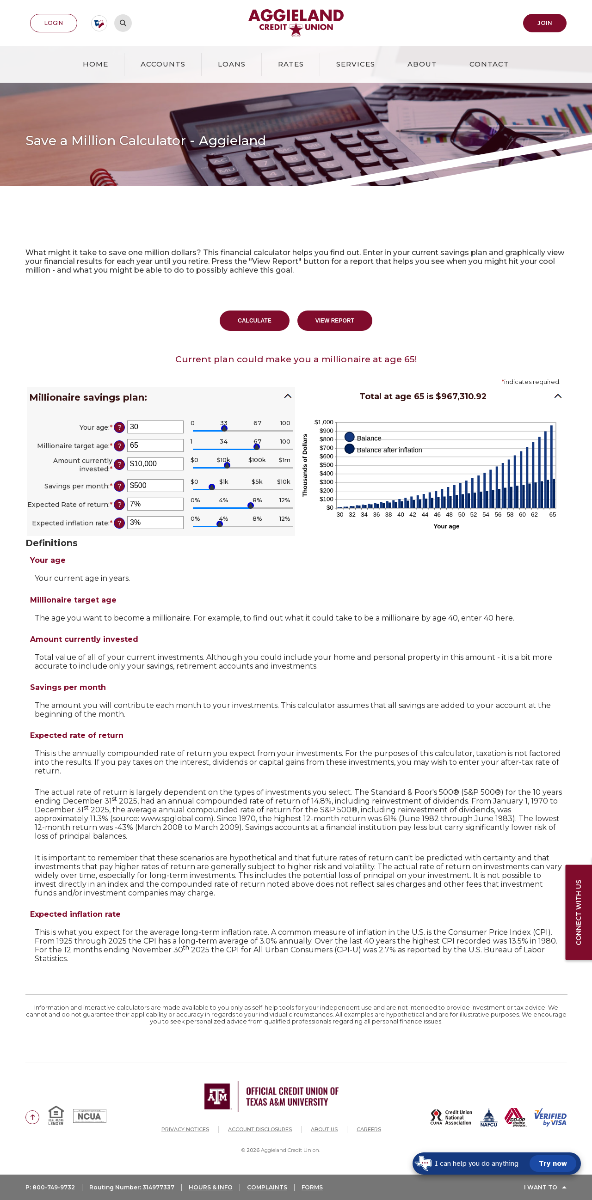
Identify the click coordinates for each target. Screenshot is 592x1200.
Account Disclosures (260, 1129)
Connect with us (578, 912)
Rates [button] (291, 64)
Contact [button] (489, 64)
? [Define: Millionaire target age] (119, 446)
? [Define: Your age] (119, 427)
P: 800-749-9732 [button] (50, 1187)
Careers (369, 1129)
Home (95, 64)
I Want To (540, 1187)
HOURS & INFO (211, 1187)
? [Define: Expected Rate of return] (119, 504)
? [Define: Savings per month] (119, 486)
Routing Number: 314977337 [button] (131, 1187)
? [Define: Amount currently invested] (119, 464)
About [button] (422, 64)
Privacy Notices (185, 1129)
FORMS (312, 1187)
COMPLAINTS (267, 1187)
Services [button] (355, 64)
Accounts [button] (163, 64)
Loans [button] (232, 64)
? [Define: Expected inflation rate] (119, 523)
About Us (324, 1129)
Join (544, 22)
